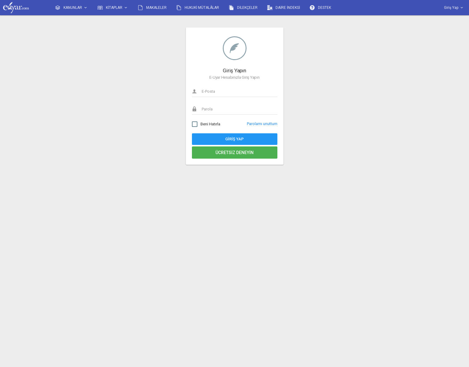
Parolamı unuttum (262, 123)
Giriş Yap (234, 139)
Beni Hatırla (206, 124)
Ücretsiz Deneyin (234, 152)
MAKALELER (152, 7)
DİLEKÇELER (243, 7)
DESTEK (320, 7)
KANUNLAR (71, 7)
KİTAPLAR (113, 7)
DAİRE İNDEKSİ (283, 7)
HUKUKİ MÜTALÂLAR (197, 7)
